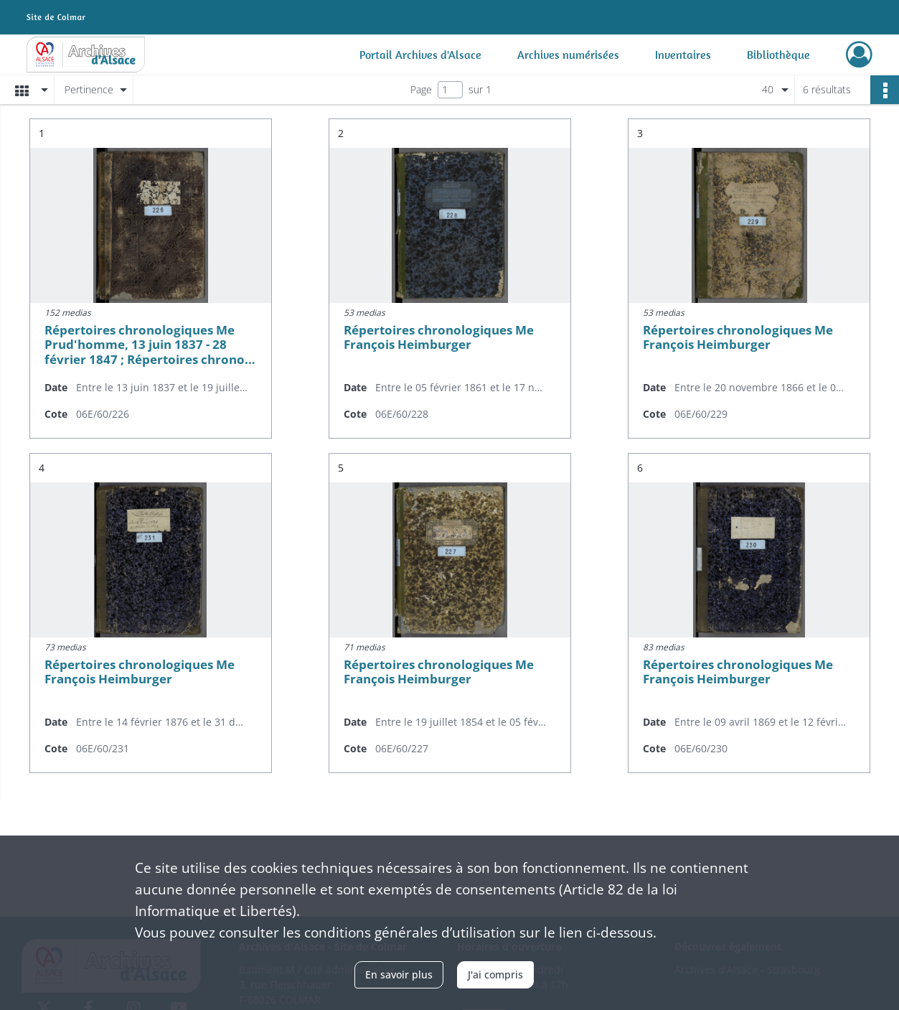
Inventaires (683, 54)
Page (421, 89)
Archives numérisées (568, 54)
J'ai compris (495, 974)
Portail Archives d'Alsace (420, 54)
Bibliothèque (778, 54)
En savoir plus (399, 974)
